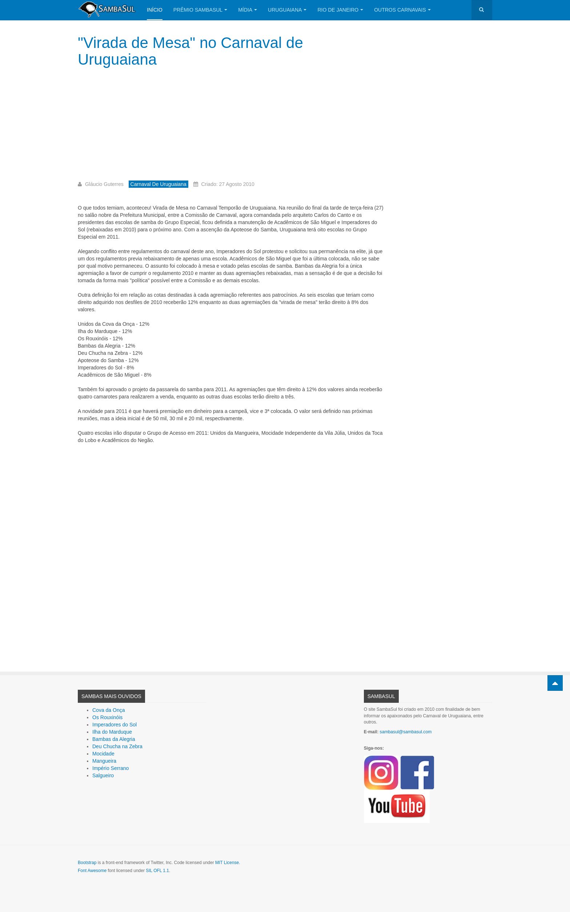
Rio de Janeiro (340, 10)
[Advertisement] (231, 126)
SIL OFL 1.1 (157, 870)
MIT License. (227, 862)
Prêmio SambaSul (200, 10)
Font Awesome (92, 870)
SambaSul (381, 696)
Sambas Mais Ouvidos (111, 696)
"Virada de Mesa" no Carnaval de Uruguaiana (190, 51)
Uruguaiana (287, 10)
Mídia (247, 10)
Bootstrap (87, 862)
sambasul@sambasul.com (406, 731)
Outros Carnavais (402, 10)
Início (154, 10)
